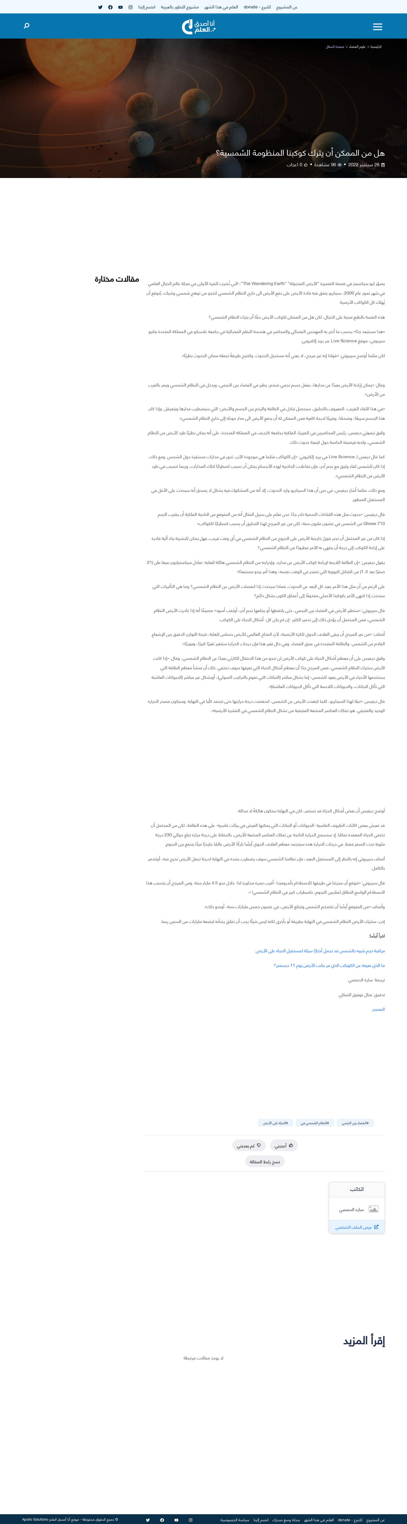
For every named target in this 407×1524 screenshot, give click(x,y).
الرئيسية (376, 46)
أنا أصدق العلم (59, 1519)
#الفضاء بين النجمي (355, 1122)
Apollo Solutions (35, 1519)
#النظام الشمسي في (315, 1122)
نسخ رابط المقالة (265, 1161)
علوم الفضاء (357, 46)
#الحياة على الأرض (275, 1122)
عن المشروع (287, 6)
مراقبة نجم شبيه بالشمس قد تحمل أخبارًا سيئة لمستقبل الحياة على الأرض (320, 950)
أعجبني (284, 1145)
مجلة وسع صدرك (286, 1519)
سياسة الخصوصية (235, 1519)
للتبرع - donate (257, 6)
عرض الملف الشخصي (353, 1227)
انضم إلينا (146, 6)
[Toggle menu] (377, 27)
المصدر (378, 1009)
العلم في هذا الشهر (221, 6)
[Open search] (26, 24)
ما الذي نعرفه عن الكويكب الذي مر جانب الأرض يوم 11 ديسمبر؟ (329, 965)
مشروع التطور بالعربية (180, 6)
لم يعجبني (249, 1145)
